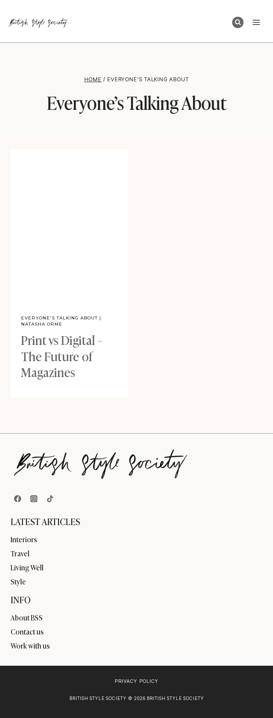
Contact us (27, 631)
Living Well (27, 567)
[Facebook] (18, 499)
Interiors (24, 539)
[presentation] (69, 227)
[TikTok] (50, 499)
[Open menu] (256, 22)
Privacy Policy (136, 681)
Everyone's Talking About (59, 318)
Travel (20, 553)
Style (18, 581)
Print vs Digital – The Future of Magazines (61, 355)
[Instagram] (34, 499)
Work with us (30, 645)
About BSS (27, 617)
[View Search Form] (238, 22)
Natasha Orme (41, 324)
